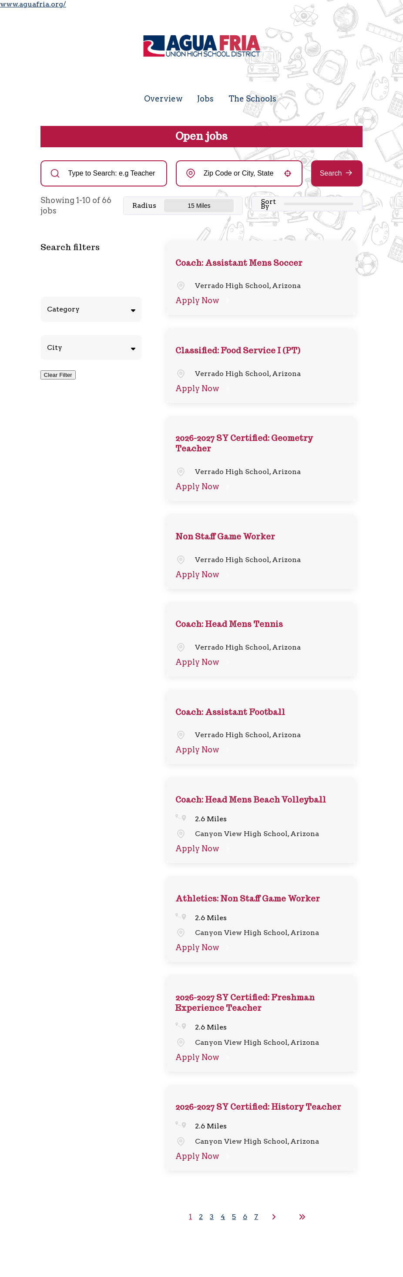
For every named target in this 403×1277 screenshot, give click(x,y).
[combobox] (239, 173)
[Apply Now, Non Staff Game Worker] (203, 574)
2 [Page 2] (201, 1217)
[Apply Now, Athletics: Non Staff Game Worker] (203, 947)
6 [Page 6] (245, 1217)
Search (331, 173)
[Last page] (302, 1217)
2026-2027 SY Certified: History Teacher (258, 1107)
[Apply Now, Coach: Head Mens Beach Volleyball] (203, 848)
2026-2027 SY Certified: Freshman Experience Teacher (245, 1002)
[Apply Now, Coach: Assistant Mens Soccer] (203, 300)
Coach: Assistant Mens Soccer (238, 263)
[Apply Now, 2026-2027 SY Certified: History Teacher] (203, 1156)
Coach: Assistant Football (230, 712)
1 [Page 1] (190, 1217)
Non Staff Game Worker (225, 537)
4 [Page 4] (223, 1217)
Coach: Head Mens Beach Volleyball (250, 800)
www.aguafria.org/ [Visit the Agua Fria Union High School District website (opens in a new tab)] (33, 4)
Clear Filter (58, 375)
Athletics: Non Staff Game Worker (247, 899)
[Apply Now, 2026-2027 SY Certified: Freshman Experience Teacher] (203, 1057)
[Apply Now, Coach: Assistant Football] (203, 750)
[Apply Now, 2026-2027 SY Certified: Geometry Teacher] (203, 486)
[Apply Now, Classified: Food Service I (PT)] (203, 388)
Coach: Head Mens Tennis (229, 624)
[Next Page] (275, 1217)
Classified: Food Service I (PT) (237, 351)
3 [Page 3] (212, 1217)
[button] (287, 173)
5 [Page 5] (234, 1217)
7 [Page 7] (256, 1217)
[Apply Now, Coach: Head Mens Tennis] (203, 662)
